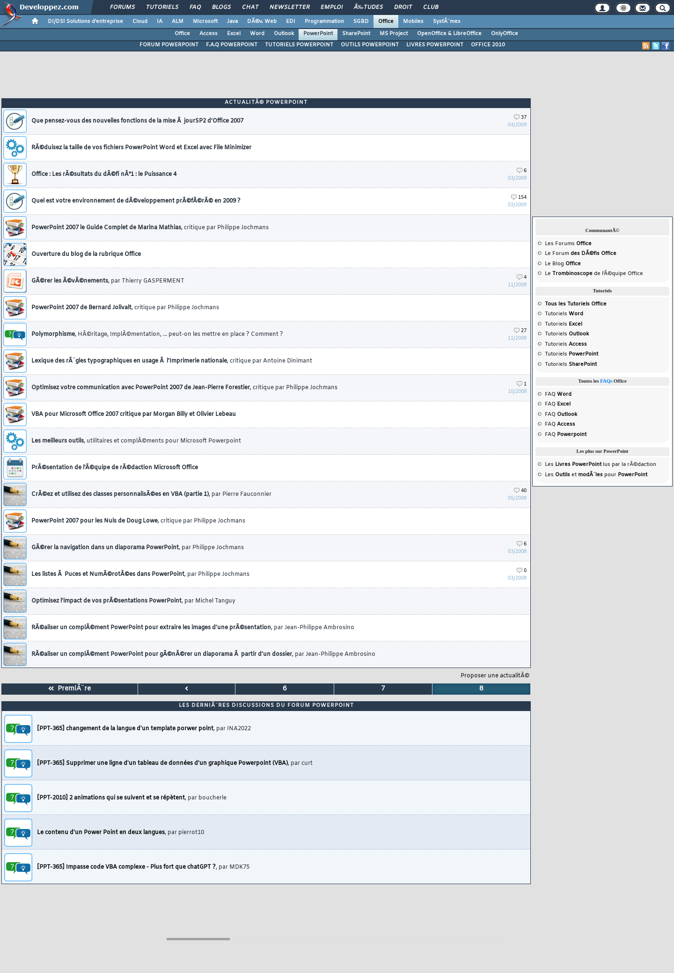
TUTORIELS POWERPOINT (299, 45)
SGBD (361, 21)
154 (519, 198)
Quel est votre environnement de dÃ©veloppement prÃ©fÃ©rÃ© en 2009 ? (136, 201)
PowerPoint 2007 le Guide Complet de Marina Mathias (150, 228)
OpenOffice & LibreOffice (449, 33)
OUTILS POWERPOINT (370, 45)
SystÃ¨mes (447, 21)
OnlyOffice (504, 33)
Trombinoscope (572, 273)
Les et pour (596, 475)
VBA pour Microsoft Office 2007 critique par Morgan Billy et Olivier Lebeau (133, 414)
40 (520, 491)
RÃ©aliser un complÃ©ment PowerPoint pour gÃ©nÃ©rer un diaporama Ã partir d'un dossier (203, 654)
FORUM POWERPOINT (168, 45)
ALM (177, 21)
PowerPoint (318, 33)
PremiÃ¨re (69, 688)
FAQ (195, 7)
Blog (558, 264)
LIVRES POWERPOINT (434, 45)
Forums (122, 7)
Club (430, 7)
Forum (560, 253)
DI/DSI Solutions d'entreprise (85, 21)
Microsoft (205, 21)
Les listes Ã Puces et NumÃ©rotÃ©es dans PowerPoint (140, 574)
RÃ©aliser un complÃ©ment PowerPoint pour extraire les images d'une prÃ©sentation (192, 628)
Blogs (221, 7)
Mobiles (413, 21)
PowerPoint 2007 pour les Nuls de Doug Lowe (138, 521)
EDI (290, 21)
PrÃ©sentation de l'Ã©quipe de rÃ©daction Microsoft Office (114, 468)
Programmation (324, 21)
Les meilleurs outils (136, 441)
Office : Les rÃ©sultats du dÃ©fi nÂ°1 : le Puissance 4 (103, 174)
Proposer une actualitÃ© (495, 676)
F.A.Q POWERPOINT (231, 45)
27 (520, 331)
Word (257, 33)
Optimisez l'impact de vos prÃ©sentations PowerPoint (133, 601)
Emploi (332, 7)
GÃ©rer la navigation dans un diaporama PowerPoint (137, 548)
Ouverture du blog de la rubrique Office (86, 254)
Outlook (284, 33)
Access (208, 33)
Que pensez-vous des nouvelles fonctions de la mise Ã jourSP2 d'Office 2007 (137, 121)
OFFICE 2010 (488, 45)
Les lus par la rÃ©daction (600, 464)
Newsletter (289, 7)
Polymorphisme (157, 334)
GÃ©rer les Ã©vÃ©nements (107, 281)
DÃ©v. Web (262, 21)
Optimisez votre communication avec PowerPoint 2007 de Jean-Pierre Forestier (184, 388)
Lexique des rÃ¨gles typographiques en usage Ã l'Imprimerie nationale (171, 361)
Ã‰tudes (368, 7)
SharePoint (356, 33)
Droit (403, 7)
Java (232, 21)
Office (386, 21)
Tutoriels (162, 7)
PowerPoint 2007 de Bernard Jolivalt (125, 308)
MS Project (394, 33)
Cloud (139, 21)
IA (159, 21)
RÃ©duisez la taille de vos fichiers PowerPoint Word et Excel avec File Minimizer (141, 148)
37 (520, 118)
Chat (250, 7)
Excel (234, 33)
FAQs (606, 381)
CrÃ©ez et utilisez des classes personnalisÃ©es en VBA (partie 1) (151, 494)
